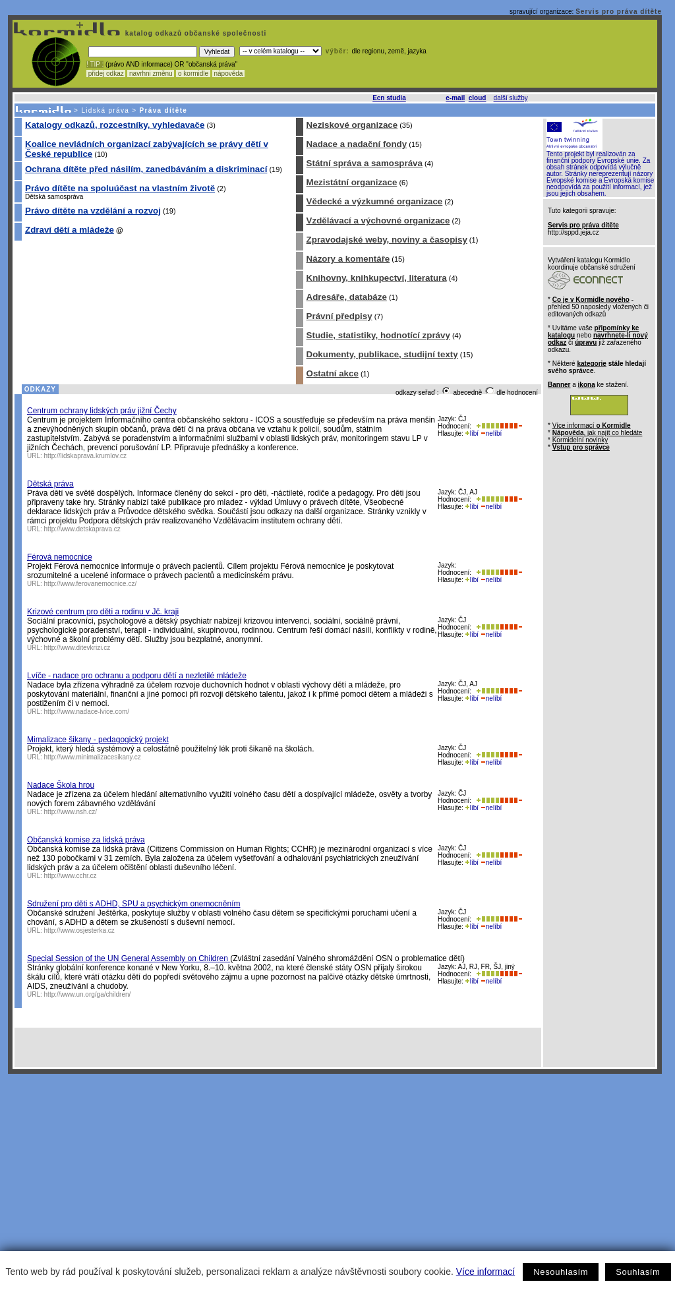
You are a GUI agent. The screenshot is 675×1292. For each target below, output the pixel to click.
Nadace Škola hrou (60, 785)
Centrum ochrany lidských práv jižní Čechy (102, 410)
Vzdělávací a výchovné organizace (378, 220)
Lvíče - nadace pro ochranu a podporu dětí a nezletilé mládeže (137, 675)
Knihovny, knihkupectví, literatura (377, 278)
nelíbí (491, 433)
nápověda (228, 73)
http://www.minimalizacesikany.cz (92, 757)
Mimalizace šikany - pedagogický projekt (98, 739)
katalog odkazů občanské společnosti (194, 33)
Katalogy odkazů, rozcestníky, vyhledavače (114, 125)
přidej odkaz (105, 73)
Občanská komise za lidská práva (86, 839)
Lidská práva (105, 110)
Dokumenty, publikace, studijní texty (382, 354)
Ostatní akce (333, 373)
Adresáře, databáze (347, 297)
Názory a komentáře (348, 259)
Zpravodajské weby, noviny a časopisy (387, 240)
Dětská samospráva (54, 196)
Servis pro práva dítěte (618, 11)
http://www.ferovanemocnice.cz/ (90, 583)
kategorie (591, 363)
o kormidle (193, 73)
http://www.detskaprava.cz (82, 529)
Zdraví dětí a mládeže (69, 230)
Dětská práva (50, 483)
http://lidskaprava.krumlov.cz (85, 455)
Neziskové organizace (352, 125)
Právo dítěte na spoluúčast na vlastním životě (120, 188)
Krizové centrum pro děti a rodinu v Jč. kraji (103, 611)
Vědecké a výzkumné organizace (375, 201)
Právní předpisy (339, 316)
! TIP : (94, 64)
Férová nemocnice (59, 557)
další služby (511, 98)
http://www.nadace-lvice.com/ (87, 711)
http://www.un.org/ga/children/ (87, 994)
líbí (472, 433)
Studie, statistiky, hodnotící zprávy (378, 335)
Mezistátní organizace (352, 182)
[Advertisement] (335, 1172)
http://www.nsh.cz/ (71, 811)
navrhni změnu (150, 73)
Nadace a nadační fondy (357, 144)
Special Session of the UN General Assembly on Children (128, 958)
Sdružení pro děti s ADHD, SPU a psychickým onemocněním (133, 903)
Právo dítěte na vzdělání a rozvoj (93, 211)
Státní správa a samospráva (365, 163)
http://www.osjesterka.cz (79, 930)
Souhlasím (638, 1272)
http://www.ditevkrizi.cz (77, 647)
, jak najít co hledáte (597, 432)
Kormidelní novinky (580, 440)
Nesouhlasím (560, 1272)
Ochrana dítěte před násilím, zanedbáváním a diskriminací (146, 169)
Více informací (485, 1271)
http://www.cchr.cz (70, 875)
